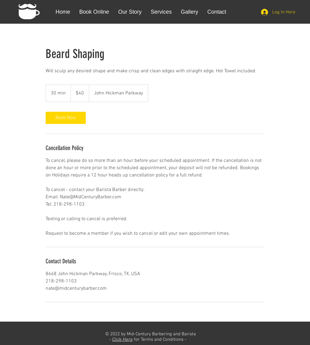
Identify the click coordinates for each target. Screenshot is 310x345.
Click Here (122, 339)
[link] (66, 118)
